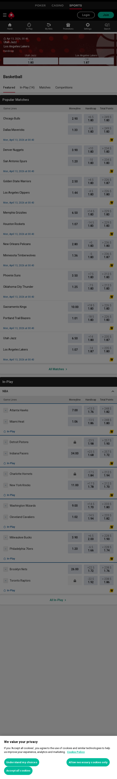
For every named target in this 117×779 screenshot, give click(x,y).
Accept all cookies (18, 770)
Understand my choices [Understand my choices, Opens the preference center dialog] (21, 762)
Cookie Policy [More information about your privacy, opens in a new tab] (76, 751)
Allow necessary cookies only (88, 762)
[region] (58, 757)
